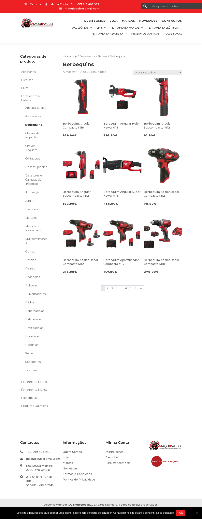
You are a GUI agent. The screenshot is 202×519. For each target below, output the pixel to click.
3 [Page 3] (112, 288)
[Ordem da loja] (157, 72)
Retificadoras (34, 328)
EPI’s (100, 27)
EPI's (24, 88)
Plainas (30, 268)
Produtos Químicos (145, 33)
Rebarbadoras (34, 311)
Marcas (128, 21)
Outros (30, 251)
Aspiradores (33, 116)
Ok (181, 512)
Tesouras (31, 370)
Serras (29, 353)
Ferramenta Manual (125, 27)
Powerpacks (173, 33)
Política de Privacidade (79, 479)
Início (66, 56)
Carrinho (112, 457)
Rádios (30, 302)
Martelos (31, 218)
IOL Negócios (77, 504)
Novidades (148, 21)
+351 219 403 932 (38, 452)
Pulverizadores (35, 294)
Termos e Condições (77, 474)
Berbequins (33, 125)
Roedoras (31, 345)
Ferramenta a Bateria (107, 33)
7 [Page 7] (131, 288)
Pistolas (30, 260)
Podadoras (32, 277)
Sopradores (33, 362)
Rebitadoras (33, 319)
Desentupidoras (36, 167)
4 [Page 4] (117, 288)
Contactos (172, 21)
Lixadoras (31, 209)
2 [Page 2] (107, 288)
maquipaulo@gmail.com (82, 8)
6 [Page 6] (126, 288)
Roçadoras (32, 336)
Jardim (30, 201)
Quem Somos (94, 21)
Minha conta (114, 452)
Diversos (27, 80)
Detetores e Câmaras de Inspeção (33, 180)
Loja (114, 21)
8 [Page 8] (136, 288)
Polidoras (31, 285)
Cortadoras (32, 158)
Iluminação (32, 192)
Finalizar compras (118, 463)
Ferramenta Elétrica (163, 27)
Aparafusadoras (35, 108)
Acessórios (80, 27)
